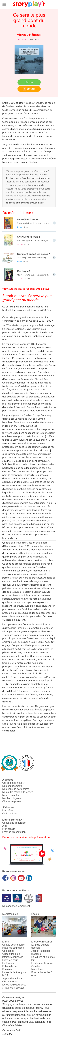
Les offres (7, 810)
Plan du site (8, 829)
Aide (4, 826)
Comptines (8, 951)
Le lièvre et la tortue (42, 963)
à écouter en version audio (34, 178)
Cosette (35, 966)
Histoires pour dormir (13, 947)
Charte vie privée (11, 801)
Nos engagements (12, 786)
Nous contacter (10, 795)
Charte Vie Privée (12, 1025)
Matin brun (37, 969)
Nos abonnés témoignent (16, 906)
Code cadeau (9, 813)
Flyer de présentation (14, 832)
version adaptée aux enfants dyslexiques (26, 200)
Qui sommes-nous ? (13, 783)
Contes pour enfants (13, 944)
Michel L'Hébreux (29, 35)
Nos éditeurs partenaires (15, 789)
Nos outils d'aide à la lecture (17, 792)
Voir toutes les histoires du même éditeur (25, 289)
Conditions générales (14, 822)
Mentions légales (11, 798)
